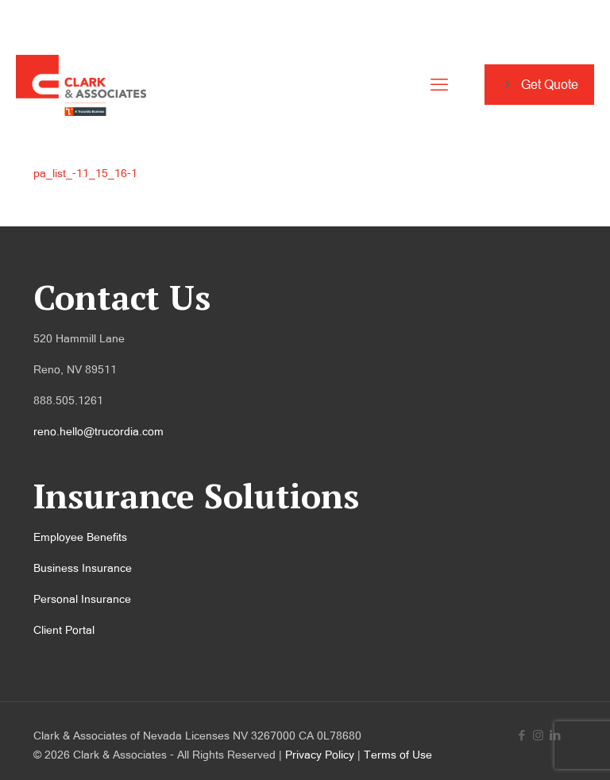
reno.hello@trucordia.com (98, 431)
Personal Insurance (82, 599)
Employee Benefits (80, 537)
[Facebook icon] (521, 735)
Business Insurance (82, 568)
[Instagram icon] (538, 735)
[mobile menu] (439, 84)
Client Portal (64, 630)
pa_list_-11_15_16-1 (85, 173)
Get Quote (539, 84)
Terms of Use (398, 754)
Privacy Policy (319, 754)
